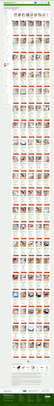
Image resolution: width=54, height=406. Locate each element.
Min (4, 44)
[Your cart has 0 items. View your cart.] (49, 2)
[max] (9, 45)
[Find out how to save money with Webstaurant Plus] (14, 63)
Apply (7, 46)
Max (8, 44)
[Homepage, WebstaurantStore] (10, 2)
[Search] (10, 105)
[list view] (15, 10)
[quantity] (13, 35)
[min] (5, 45)
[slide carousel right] (48, 16)
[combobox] (26, 2)
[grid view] (13, 10)
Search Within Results (7, 104)
